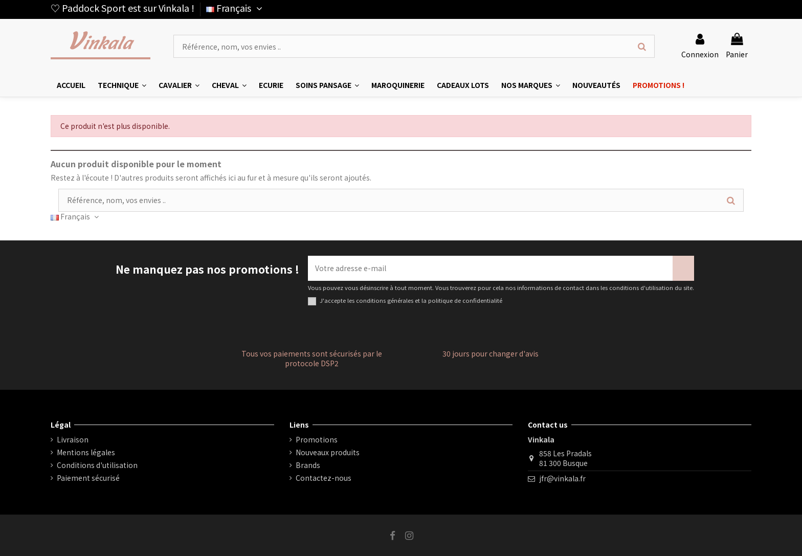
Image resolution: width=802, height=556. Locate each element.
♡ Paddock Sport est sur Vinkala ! (122, 7)
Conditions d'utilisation (97, 465)
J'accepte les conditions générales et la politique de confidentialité (411, 300)
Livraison (72, 439)
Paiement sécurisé (88, 478)
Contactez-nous (323, 478)
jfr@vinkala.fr (562, 478)
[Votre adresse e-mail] (490, 268)
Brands (308, 465)
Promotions (317, 439)
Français (235, 7)
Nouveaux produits (328, 452)
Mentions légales (86, 452)
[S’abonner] (683, 268)
